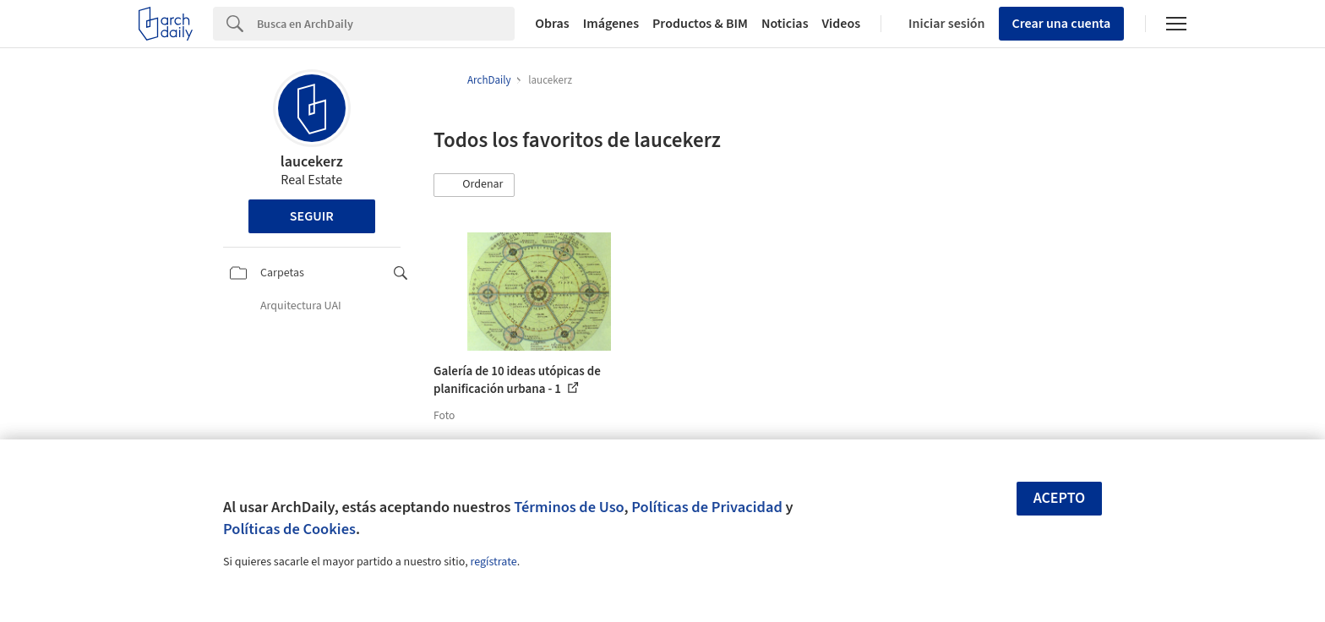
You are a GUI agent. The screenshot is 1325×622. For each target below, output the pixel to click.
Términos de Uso (569, 507)
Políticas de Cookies (289, 529)
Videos (841, 23)
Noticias (785, 23)
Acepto (1059, 498)
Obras (552, 23)
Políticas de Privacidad (706, 507)
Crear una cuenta (1061, 23)
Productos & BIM (700, 23)
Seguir (312, 216)
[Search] (386, 24)
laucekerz (312, 161)
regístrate (493, 562)
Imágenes (611, 23)
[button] (474, 185)
